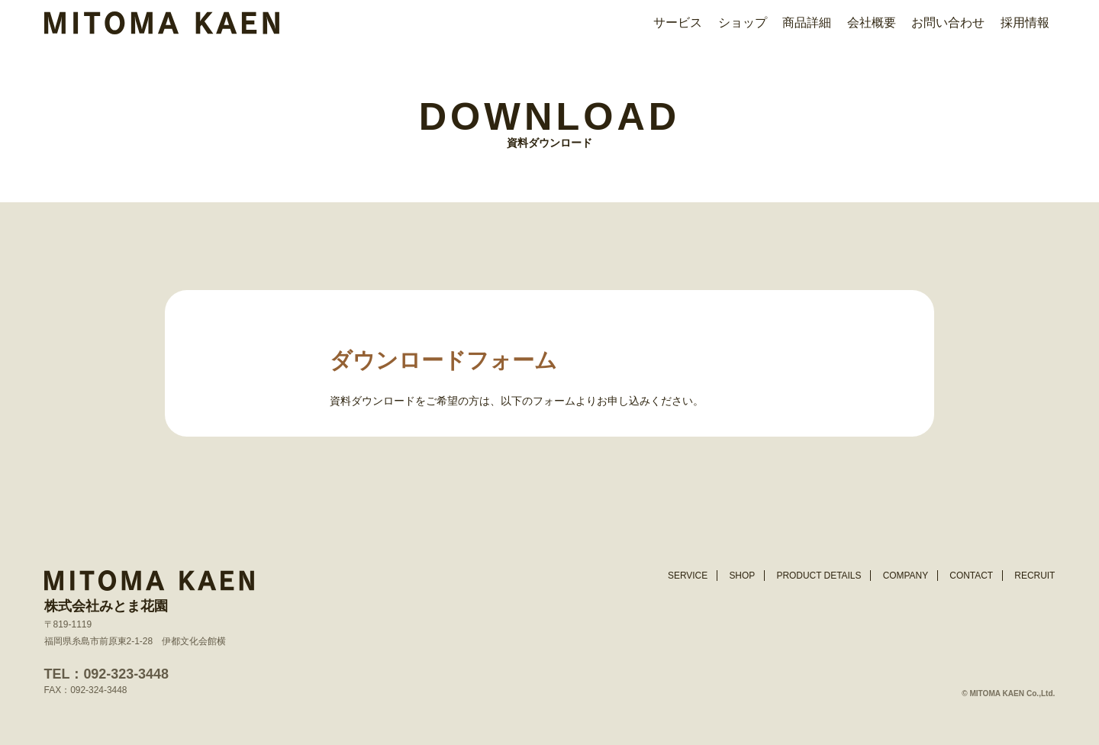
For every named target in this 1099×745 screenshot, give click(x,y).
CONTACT (971, 575)
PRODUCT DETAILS (818, 575)
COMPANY (905, 575)
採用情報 (1025, 22)
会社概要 (871, 22)
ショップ (742, 22)
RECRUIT (1034, 575)
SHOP (742, 575)
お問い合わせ (948, 22)
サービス (677, 22)
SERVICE (687, 575)
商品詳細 (806, 22)
